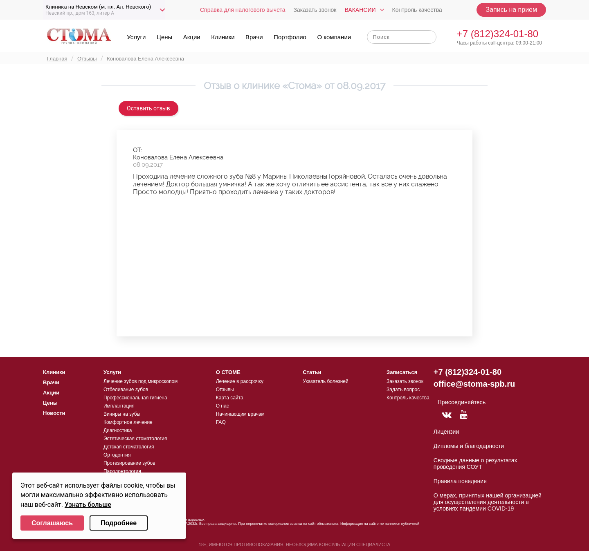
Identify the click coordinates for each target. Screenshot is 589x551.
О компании (334, 37)
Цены (165, 37)
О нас (222, 406)
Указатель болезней (325, 381)
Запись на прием (511, 9)
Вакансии (359, 10)
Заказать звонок (315, 10)
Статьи (312, 372)
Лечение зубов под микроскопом (140, 381)
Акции (191, 37)
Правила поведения (460, 481)
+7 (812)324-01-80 (497, 33)
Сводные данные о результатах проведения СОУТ (475, 463)
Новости (54, 413)
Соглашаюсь (52, 523)
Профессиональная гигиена (135, 398)
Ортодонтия (117, 455)
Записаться (402, 372)
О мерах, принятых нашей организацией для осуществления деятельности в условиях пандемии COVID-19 (488, 502)
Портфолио (290, 37)
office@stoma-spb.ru (474, 383)
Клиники (222, 37)
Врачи (254, 37)
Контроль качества (417, 10)
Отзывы (225, 389)
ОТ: (137, 150)
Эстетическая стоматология (135, 438)
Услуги (136, 37)
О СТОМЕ (228, 372)
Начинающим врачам (240, 414)
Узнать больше (88, 504)
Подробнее (119, 523)
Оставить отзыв (148, 108)
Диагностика (117, 430)
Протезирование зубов (129, 463)
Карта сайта (229, 398)
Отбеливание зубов (125, 389)
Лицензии (446, 431)
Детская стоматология (128, 447)
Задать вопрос (403, 389)
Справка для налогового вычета (243, 10)
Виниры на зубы (121, 414)
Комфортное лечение (128, 422)
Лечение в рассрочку (239, 381)
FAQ (221, 422)
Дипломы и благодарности (469, 446)
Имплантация (119, 406)
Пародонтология (122, 471)
